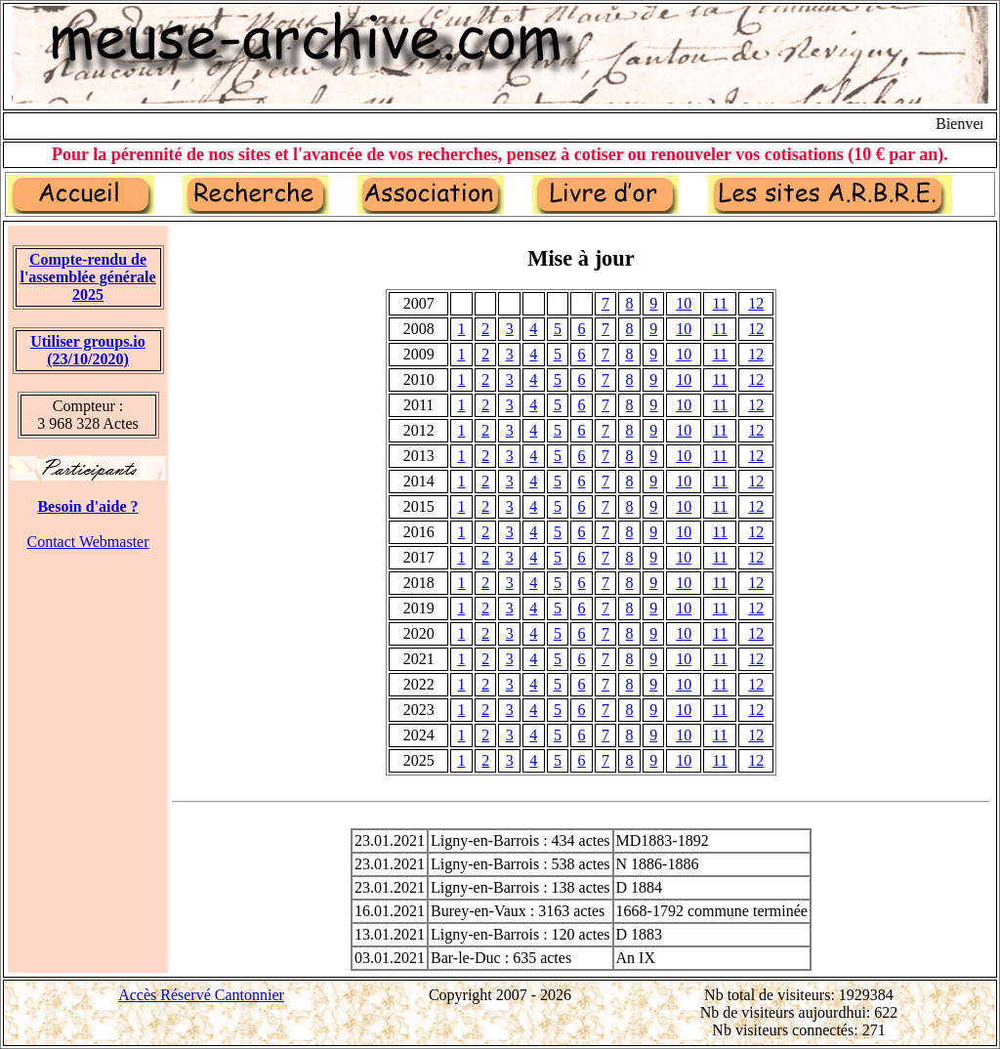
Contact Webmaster (87, 541)
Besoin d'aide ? (87, 506)
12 (756, 303)
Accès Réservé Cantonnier (201, 994)
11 (720, 303)
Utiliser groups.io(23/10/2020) (88, 350)
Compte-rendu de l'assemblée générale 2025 (87, 277)
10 (683, 303)
